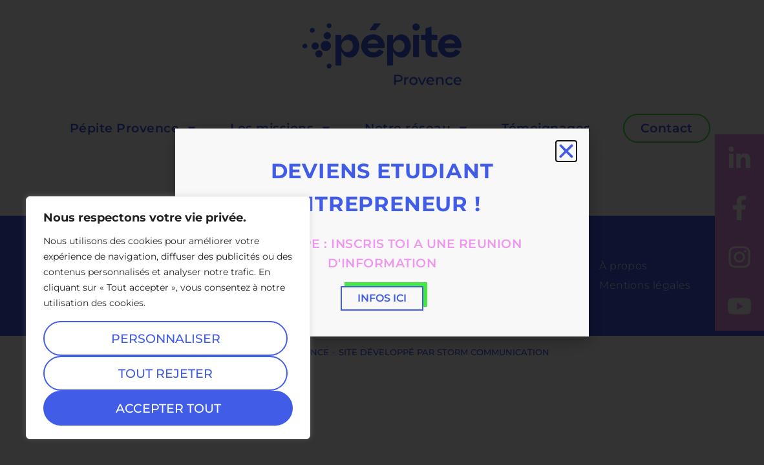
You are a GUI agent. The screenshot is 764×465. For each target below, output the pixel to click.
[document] (382, 232)
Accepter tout (168, 408)
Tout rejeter (165, 373)
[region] (168, 317)
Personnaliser (165, 338)
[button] (566, 151)
